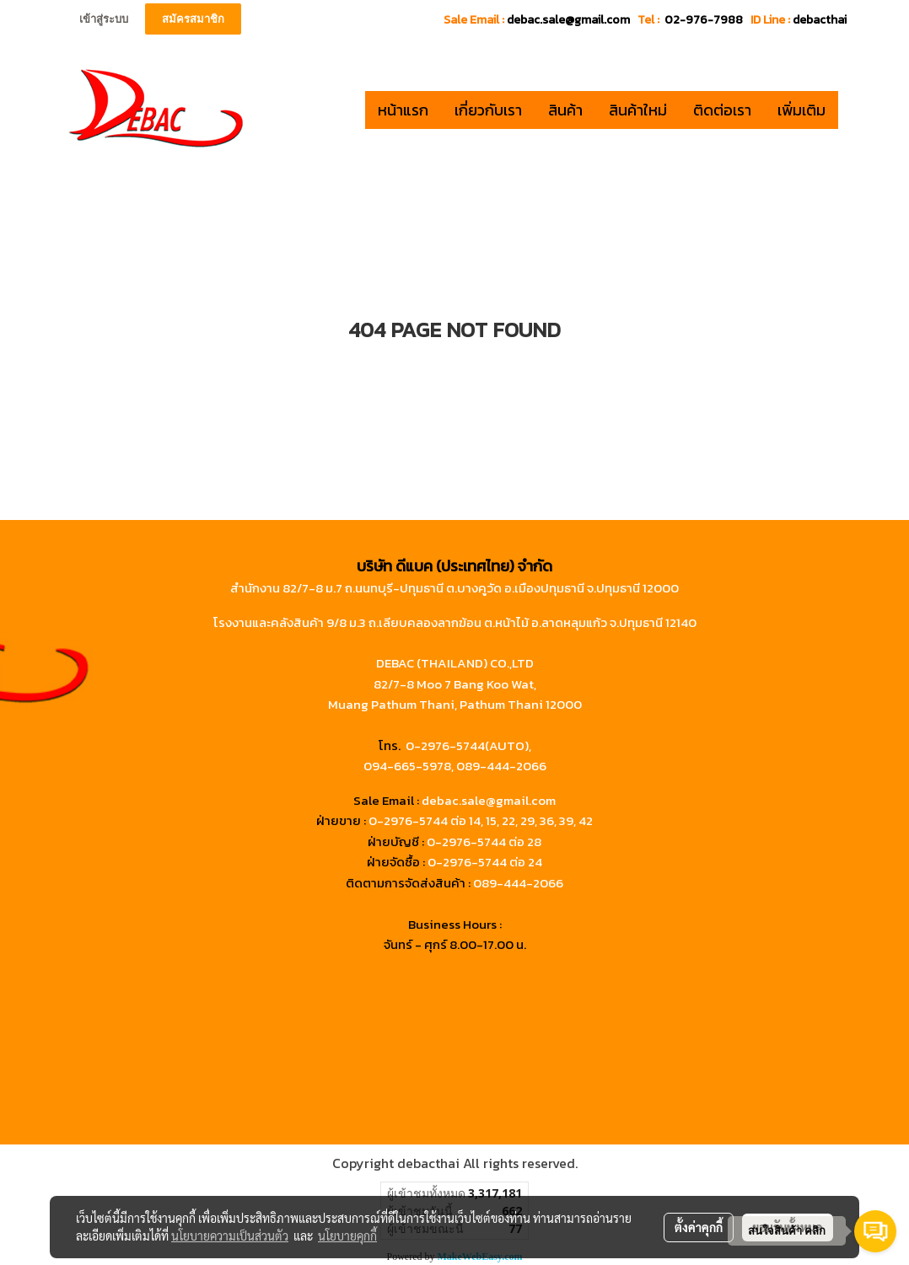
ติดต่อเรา (722, 110)
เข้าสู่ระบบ (103, 19)
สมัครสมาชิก (193, 19)
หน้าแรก (403, 110)
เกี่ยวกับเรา (488, 110)
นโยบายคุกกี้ (347, 1235)
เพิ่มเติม (801, 110)
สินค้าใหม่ (638, 110)
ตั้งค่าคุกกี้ (699, 1227)
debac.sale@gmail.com (489, 800)
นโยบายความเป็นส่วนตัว (229, 1235)
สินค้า (565, 110)
